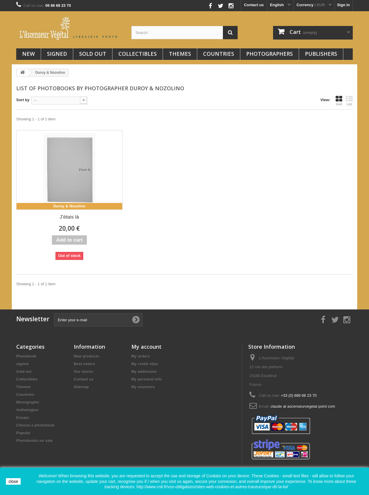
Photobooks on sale (34, 440)
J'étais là (69, 217)
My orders (140, 356)
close (13, 481)
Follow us (197, 4)
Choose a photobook (35, 425)
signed (57, 53)
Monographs (27, 402)
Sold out (92, 53)
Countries (218, 53)
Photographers (269, 53)
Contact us (254, 5)
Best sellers (84, 364)
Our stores (83, 371)
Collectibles (137, 53)
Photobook (26, 356)
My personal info (146, 379)
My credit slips (144, 364)
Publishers (321, 53)
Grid (339, 100)
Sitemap (81, 387)
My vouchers (143, 387)
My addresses (144, 371)
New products (86, 356)
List (349, 100)
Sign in (343, 5)
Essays (23, 417)
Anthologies (27, 410)
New (28, 53)
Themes (180, 53)
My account (146, 346)
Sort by (23, 100)
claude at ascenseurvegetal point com (303, 406)
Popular (23, 433)
